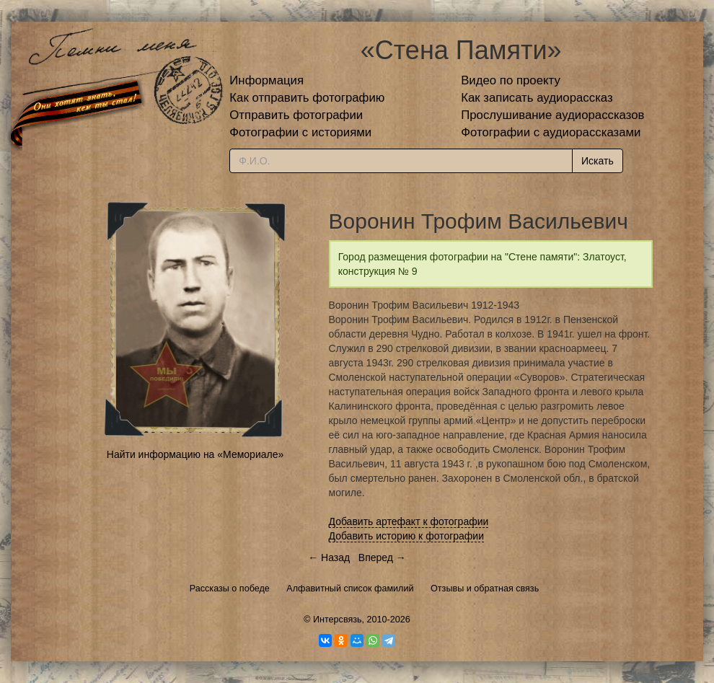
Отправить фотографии (296, 115)
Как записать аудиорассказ (537, 98)
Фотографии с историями (300, 132)
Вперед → (382, 557)
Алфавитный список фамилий (349, 588)
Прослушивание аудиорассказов (552, 115)
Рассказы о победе (230, 588)
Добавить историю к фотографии (407, 536)
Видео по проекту (510, 80)
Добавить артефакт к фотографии (409, 521)
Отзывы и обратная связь (485, 588)
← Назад (329, 557)
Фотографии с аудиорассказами (550, 132)
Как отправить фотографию (306, 98)
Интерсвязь (337, 619)
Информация (266, 80)
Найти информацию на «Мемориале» (195, 454)
